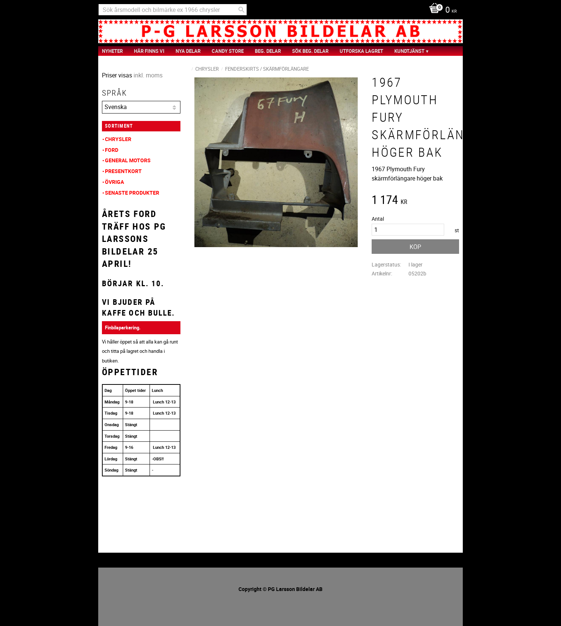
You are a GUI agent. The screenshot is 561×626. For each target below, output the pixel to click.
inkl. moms (148, 75)
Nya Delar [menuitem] (188, 51)
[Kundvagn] (441, 10)
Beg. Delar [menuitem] (268, 51)
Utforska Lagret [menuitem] (361, 51)
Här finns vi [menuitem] (149, 51)
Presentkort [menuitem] (123, 171)
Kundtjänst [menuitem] (409, 51)
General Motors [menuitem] (128, 160)
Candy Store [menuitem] (228, 51)
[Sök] (241, 9)
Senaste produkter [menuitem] (132, 192)
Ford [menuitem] (111, 149)
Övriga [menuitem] (114, 181)
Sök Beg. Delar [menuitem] (310, 51)
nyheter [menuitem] (112, 51)
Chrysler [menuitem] (118, 139)
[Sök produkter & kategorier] (172, 10)
